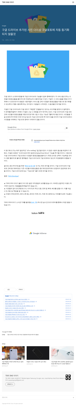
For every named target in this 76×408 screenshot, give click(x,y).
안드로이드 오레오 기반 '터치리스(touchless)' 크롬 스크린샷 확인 (22, 316)
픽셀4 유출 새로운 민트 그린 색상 (14, 303)
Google (7, 296)
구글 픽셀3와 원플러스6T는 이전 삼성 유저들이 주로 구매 (20, 319)
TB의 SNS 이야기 (8, 2)
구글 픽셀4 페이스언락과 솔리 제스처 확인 (16, 299)
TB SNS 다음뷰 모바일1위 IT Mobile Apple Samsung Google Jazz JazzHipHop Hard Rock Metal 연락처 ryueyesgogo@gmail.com (35, 379)
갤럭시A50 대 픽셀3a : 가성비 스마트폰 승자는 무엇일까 (20, 301)
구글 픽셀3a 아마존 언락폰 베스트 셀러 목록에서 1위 (19, 306)
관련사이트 (4, 397)
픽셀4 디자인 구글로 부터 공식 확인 (14, 308)
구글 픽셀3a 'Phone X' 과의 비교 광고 (15, 314)
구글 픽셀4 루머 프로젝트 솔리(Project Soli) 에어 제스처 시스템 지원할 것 (24, 310)
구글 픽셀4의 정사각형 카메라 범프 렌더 (15, 312)
